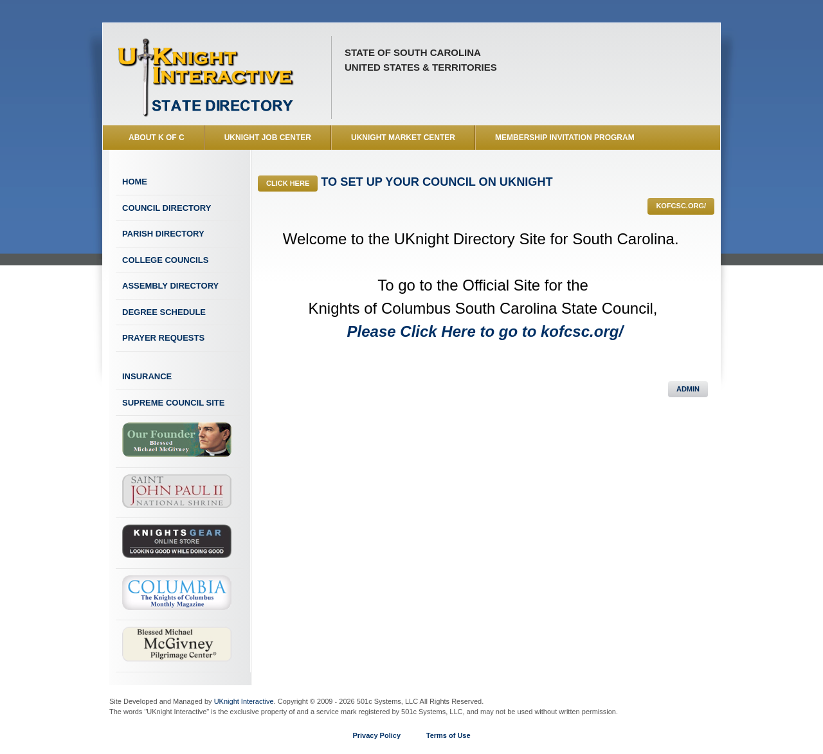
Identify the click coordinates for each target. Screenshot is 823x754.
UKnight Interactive (244, 701)
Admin (688, 389)
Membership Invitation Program (565, 137)
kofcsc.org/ (681, 206)
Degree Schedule (164, 312)
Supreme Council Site (173, 403)
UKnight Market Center (403, 137)
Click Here (287, 183)
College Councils (165, 260)
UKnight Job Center (267, 137)
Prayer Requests (163, 338)
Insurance (147, 376)
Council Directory (166, 208)
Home (134, 181)
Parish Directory (163, 233)
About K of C (157, 137)
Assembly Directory (170, 286)
